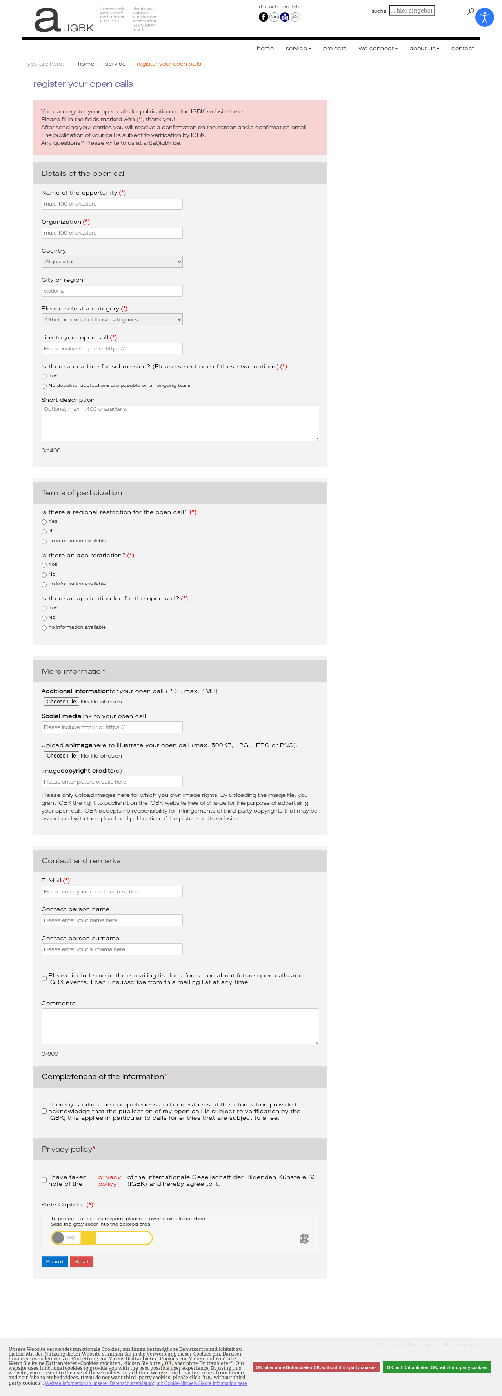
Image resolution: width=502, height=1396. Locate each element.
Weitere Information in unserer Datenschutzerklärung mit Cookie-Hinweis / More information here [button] (146, 1383)
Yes (49, 376)
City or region (63, 279)
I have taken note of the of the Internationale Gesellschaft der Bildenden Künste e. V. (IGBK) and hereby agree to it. (178, 1180)
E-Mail (56, 880)
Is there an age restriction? (88, 555)
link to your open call (94, 716)
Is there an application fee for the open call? (115, 598)
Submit (55, 1261)
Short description (68, 399)
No (49, 531)
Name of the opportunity (84, 192)
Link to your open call (79, 337)
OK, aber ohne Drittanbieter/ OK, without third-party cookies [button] (316, 1367)
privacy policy (109, 1180)
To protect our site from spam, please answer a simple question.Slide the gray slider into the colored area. (129, 1221)
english (291, 6)
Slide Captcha (68, 1204)
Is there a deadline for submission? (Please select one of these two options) (164, 366)
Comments (59, 1003)
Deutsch (269, 6)
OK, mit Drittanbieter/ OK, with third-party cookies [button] (437, 1367)
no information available (74, 541)
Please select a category (85, 308)
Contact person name (76, 909)
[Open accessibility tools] (484, 17)
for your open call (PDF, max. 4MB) (130, 690)
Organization (66, 221)
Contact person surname (81, 938)
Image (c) (82, 770)
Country (54, 250)
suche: (380, 11)
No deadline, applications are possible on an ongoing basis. (117, 386)
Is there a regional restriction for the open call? (119, 511)
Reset (81, 1261)
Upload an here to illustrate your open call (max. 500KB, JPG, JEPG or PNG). (170, 745)
